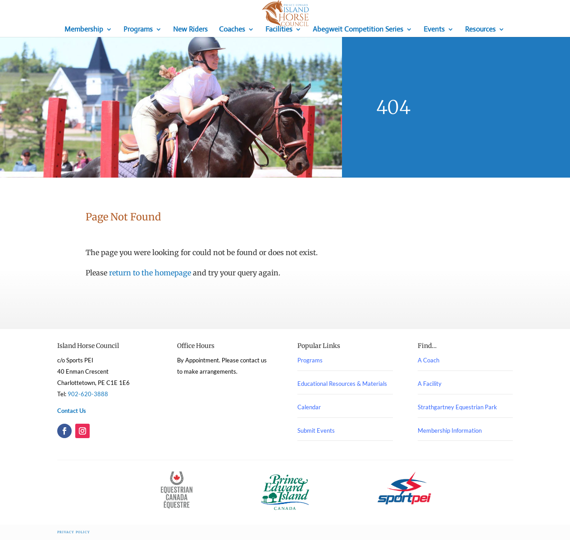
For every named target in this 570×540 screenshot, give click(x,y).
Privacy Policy (73, 532)
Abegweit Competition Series (358, 30)
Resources (480, 30)
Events (434, 30)
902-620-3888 (88, 394)
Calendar (309, 407)
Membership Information (450, 430)
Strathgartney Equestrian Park (457, 407)
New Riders (190, 30)
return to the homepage (150, 272)
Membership (83, 30)
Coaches (232, 30)
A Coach (428, 360)
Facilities (278, 30)
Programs (138, 30)
